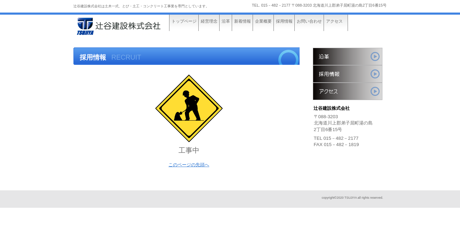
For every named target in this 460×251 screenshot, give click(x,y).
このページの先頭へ (188, 164)
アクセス (347, 91)
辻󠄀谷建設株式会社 (125, 27)
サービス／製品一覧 (347, 56)
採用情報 (347, 74)
